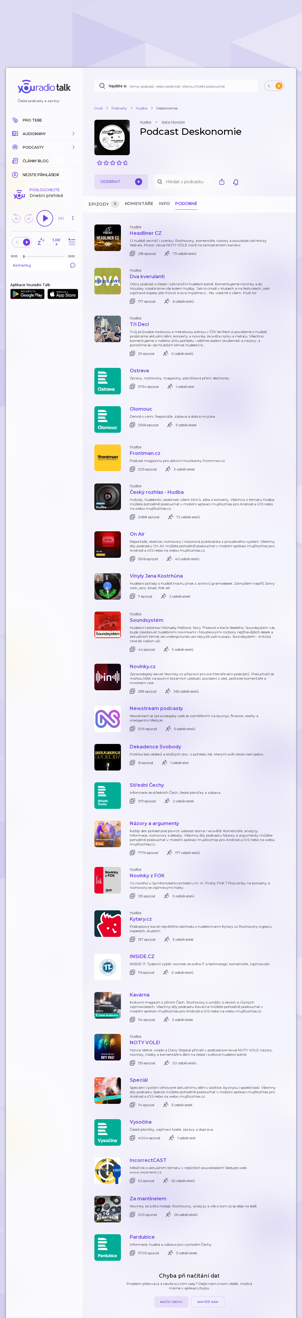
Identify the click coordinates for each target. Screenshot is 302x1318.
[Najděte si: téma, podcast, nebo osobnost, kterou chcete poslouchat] (176, 86)
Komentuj (44, 265)
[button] (44, 133)
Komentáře (139, 203)
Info (164, 203)
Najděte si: (118, 86)
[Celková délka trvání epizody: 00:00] (73, 256)
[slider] (24, 257)
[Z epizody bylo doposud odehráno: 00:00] (15, 256)
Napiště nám (207, 1302)
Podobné (186, 203)
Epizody (103, 204)
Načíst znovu (171, 1302)
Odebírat (121, 181)
